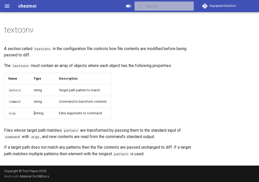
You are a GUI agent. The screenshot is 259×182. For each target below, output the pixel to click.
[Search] (164, 6)
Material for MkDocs (34, 176)
